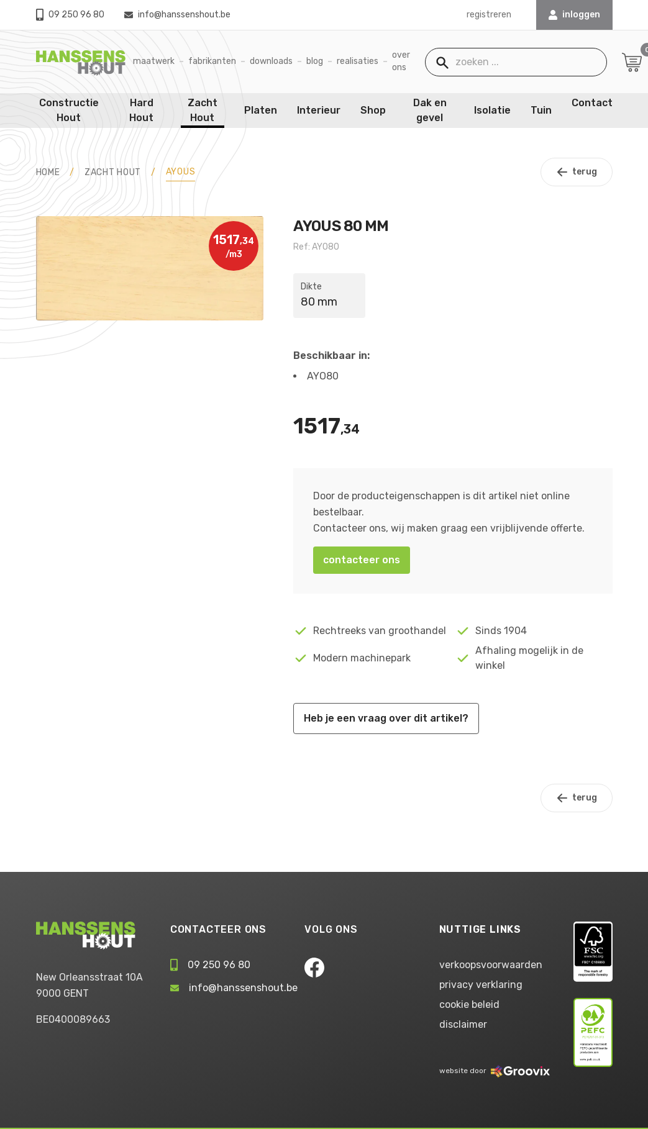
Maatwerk (154, 61)
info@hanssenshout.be (177, 14)
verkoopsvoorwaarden (490, 965)
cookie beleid (469, 1004)
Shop (373, 110)
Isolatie (492, 110)
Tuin (541, 110)
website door (494, 1070)
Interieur (318, 110)
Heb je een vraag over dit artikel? (386, 718)
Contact (592, 103)
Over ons (401, 61)
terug (576, 172)
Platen (260, 110)
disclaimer (463, 1024)
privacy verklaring (481, 985)
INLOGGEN (574, 14)
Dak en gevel (430, 110)
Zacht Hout (202, 110)
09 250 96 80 (70, 14)
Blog (314, 61)
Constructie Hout (69, 110)
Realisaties (357, 61)
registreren (489, 14)
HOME (48, 172)
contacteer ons (361, 560)
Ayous (181, 171)
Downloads (271, 61)
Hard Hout (141, 110)
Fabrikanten (212, 61)
